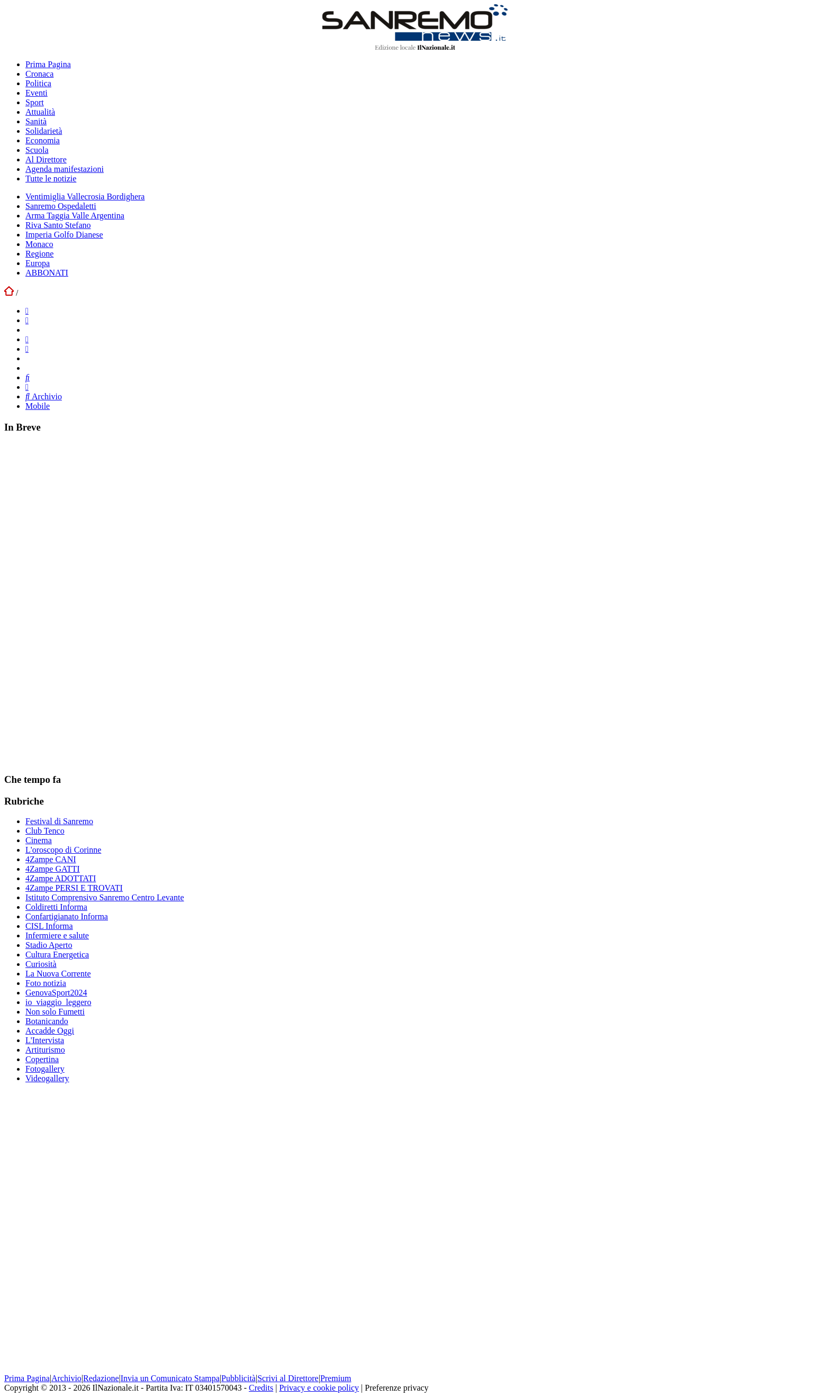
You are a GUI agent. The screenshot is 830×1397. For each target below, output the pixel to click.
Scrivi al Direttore (288, 1378)
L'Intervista (44, 1040)
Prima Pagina (48, 64)
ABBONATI (46, 272)
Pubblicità (238, 1378)
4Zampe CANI (50, 859)
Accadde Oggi (49, 1030)
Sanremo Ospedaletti (60, 206)
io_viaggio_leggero (58, 1002)
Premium (335, 1378)
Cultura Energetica (57, 954)
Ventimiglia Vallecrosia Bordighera (85, 196)
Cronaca (39, 73)
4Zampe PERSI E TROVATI (74, 887)
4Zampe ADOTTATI (60, 878)
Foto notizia (45, 983)
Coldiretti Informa (56, 906)
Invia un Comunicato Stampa (170, 1378)
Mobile (37, 405)
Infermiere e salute (57, 935)
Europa (37, 263)
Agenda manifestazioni (64, 169)
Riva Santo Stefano (58, 225)
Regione (39, 253)
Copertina (42, 1059)
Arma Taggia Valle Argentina (74, 215)
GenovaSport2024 (56, 992)
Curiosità (41, 964)
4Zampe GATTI (52, 868)
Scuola (37, 149)
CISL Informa (49, 925)
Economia (42, 140)
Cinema (38, 840)
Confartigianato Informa (66, 916)
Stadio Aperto (48, 945)
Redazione (101, 1378)
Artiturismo (45, 1049)
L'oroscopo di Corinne (63, 849)
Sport (34, 102)
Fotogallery (45, 1068)
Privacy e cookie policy (319, 1387)
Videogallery (47, 1078)
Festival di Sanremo (59, 821)
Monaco (39, 244)
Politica (38, 83)
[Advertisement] (83, 602)
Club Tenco (45, 830)
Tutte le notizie (50, 178)
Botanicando (46, 1021)
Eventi (36, 92)
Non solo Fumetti (55, 1011)
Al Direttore (46, 159)
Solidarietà (43, 130)
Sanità (36, 121)
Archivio (43, 396)
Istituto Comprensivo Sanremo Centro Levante (104, 897)
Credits (261, 1387)
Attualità (40, 111)
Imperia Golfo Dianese (64, 234)
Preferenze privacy (396, 1387)
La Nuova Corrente (58, 973)
